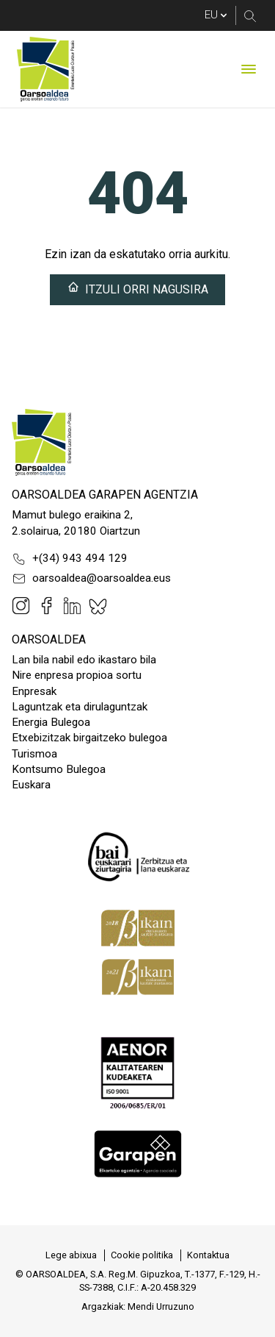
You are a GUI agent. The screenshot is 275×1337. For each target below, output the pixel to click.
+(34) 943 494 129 (70, 559)
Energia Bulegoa (51, 722)
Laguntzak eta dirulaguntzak (79, 706)
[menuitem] (71, 1255)
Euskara (31, 784)
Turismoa (34, 753)
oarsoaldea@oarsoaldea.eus (91, 578)
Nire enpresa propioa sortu (77, 675)
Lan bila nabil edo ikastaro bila (84, 659)
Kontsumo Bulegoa (59, 769)
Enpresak (34, 691)
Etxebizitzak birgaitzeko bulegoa (89, 737)
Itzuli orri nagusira (137, 288)
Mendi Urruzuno (161, 1306)
